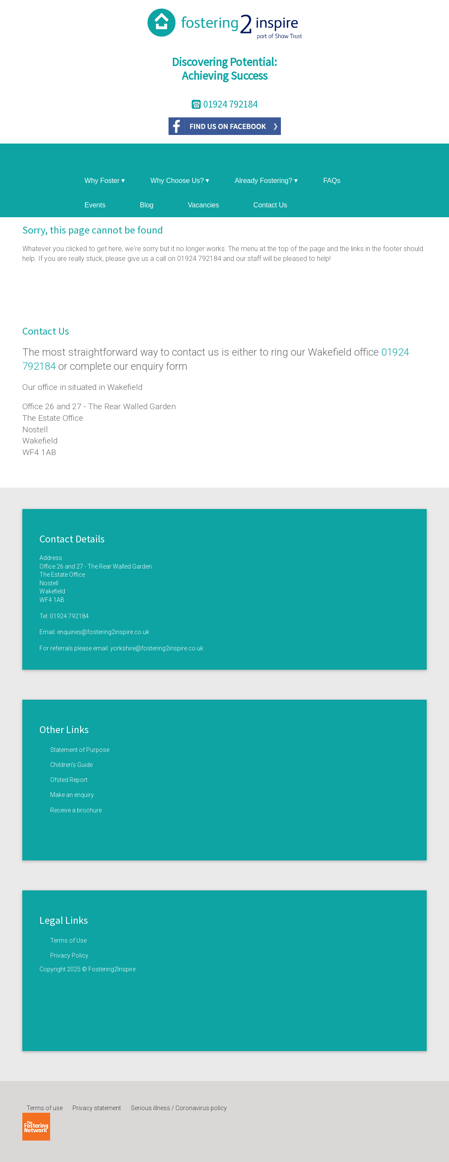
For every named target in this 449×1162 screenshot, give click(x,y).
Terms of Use (68, 940)
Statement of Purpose (79, 749)
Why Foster (104, 180)
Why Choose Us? (180, 180)
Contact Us (270, 205)
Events (94, 205)
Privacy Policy (69, 955)
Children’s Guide (71, 764)
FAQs (332, 180)
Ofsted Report (68, 779)
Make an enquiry (72, 794)
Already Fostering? (266, 180)
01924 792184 (69, 616)
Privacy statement (96, 1108)
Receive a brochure (76, 810)
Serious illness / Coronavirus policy (179, 1108)
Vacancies (203, 205)
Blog (147, 205)
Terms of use (45, 1108)
